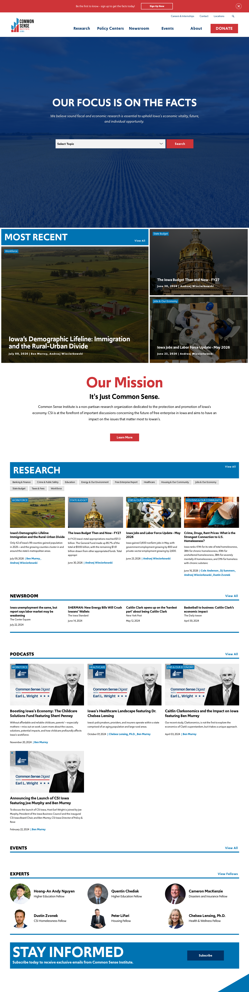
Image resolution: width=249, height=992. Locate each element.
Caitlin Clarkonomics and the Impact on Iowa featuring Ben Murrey (201, 713)
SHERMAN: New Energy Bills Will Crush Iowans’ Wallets (95, 610)
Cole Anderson (209, 570)
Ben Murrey (33, 558)
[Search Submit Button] (233, 16)
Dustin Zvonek (221, 575)
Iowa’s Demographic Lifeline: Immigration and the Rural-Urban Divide (37, 535)
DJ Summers (227, 570)
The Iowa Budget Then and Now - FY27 (94, 533)
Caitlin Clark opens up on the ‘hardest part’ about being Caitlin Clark (151, 610)
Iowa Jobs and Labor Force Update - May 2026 (153, 535)
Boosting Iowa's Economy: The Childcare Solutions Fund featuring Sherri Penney (43, 713)
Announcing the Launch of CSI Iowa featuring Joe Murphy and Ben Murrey (40, 800)
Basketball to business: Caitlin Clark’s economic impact (209, 610)
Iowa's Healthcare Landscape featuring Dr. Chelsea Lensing (121, 713)
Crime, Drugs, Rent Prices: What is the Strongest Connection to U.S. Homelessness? (209, 537)
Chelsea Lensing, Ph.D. (122, 734)
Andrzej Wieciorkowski (23, 563)
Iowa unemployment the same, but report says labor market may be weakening (33, 611)
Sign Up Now (157, 6)
